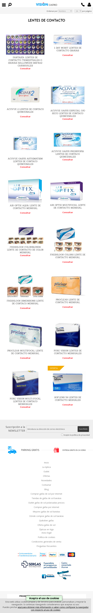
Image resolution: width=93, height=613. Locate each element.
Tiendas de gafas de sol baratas (46, 498)
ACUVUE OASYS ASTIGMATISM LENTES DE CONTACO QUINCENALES (25, 161)
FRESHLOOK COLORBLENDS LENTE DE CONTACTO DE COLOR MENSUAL (25, 250)
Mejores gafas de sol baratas (46, 511)
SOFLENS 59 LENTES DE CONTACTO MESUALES (67, 398)
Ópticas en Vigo (46, 529)
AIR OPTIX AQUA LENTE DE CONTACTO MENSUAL (25, 207)
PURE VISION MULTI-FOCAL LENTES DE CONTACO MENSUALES (25, 401)
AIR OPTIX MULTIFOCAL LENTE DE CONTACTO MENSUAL (68, 206)
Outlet (46, 471)
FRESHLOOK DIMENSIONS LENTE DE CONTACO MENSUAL (25, 302)
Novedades (46, 480)
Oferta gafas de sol (46, 525)
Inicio (46, 462)
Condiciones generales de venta (46, 541)
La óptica (46, 467)
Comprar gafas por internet (46, 507)
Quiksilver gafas (46, 520)
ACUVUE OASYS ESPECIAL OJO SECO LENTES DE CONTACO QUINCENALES (67, 113)
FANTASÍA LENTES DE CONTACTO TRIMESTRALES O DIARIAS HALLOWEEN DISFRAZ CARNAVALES (25, 61)
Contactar (46, 485)
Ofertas (46, 476)
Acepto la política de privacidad (77, 435)
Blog (46, 489)
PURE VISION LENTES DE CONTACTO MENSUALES (68, 352)
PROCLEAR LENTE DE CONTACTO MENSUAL (67, 301)
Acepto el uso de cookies (44, 598)
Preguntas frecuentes (46, 546)
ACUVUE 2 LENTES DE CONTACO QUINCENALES (25, 110)
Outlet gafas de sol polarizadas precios (46, 502)
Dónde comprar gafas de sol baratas (46, 516)
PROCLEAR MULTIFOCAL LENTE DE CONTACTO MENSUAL (25, 352)
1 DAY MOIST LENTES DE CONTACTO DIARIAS (68, 49)
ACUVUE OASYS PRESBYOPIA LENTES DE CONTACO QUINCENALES (67, 154)
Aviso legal (46, 532)
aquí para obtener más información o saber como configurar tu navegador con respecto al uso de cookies (53, 608)
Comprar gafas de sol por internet (46, 493)
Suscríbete (83, 429)
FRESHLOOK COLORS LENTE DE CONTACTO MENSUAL (67, 256)
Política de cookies (46, 537)
